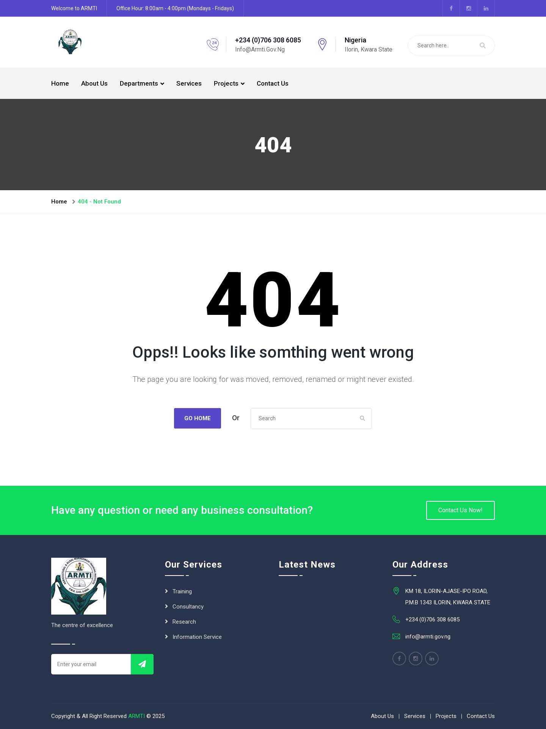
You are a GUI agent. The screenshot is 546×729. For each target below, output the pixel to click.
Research (184, 621)
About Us (94, 83)
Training (182, 591)
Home (60, 83)
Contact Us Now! (460, 510)
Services (189, 83)
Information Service (197, 637)
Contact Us (273, 83)
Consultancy (188, 606)
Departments (139, 83)
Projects (226, 83)
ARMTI (136, 716)
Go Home (197, 418)
